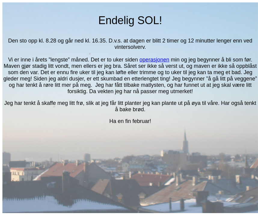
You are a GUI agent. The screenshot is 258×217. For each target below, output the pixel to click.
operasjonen (154, 60)
